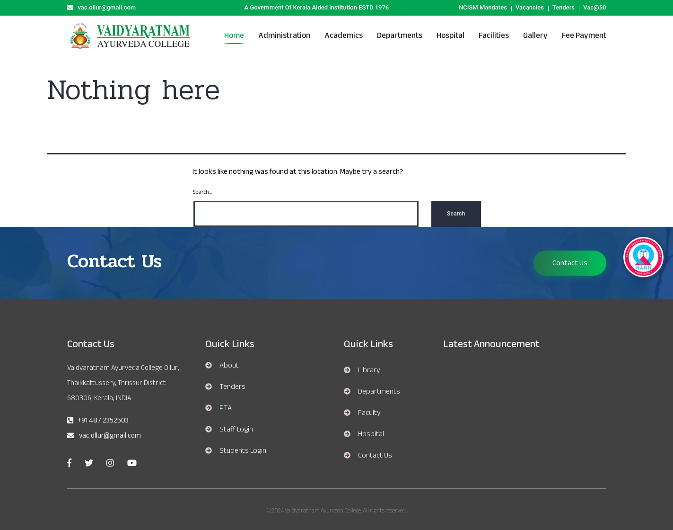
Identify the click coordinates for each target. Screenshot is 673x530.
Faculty (369, 412)
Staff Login (236, 429)
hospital (450, 35)
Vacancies (530, 7)
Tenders (563, 7)
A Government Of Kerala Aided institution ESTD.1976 (317, 7)
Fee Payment (584, 35)
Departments (399, 35)
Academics (343, 35)
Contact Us (569, 263)
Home (234, 35)
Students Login (242, 450)
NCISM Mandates (483, 7)
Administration (284, 35)
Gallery (535, 35)
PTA (225, 408)
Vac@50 (594, 7)
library (369, 370)
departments (379, 391)
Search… (202, 192)
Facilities (494, 35)
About (229, 365)
